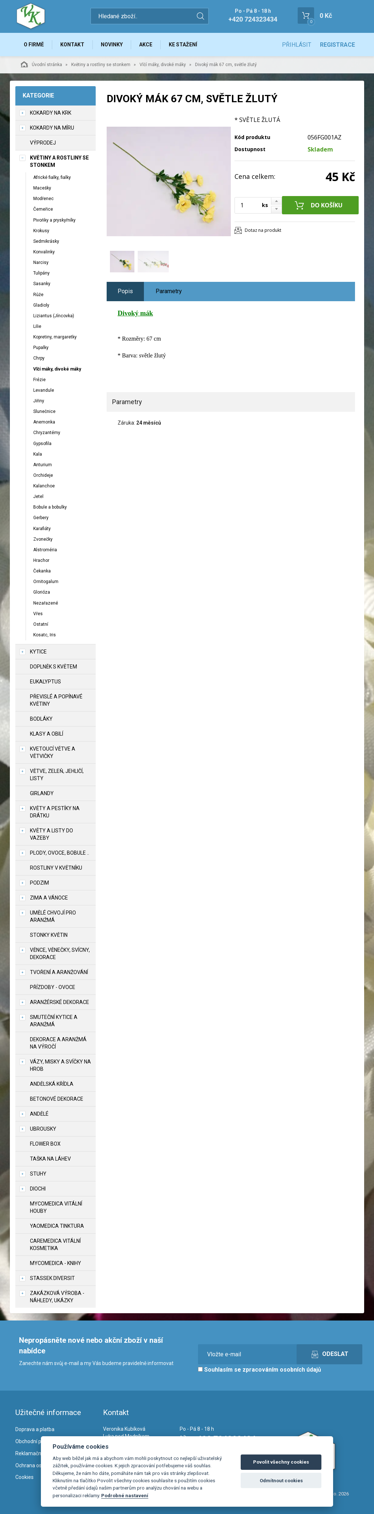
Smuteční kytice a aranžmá (53, 1020)
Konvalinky (44, 251)
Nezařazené (45, 603)
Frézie (39, 379)
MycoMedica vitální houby (56, 1207)
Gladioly (41, 305)
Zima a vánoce (49, 898)
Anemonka (44, 422)
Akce (145, 44)
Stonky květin (49, 935)
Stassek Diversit (52, 1278)
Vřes (38, 613)
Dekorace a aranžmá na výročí (58, 1043)
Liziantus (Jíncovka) (53, 315)
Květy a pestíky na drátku (55, 812)
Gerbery (41, 517)
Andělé (39, 1114)
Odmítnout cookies (281, 1480)
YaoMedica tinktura (57, 1226)
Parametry (169, 291)
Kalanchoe (44, 485)
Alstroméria (45, 549)
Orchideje (43, 475)
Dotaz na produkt (263, 230)
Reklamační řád (33, 1453)
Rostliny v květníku (56, 868)
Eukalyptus (45, 682)
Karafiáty (42, 528)
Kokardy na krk (50, 113)
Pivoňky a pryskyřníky (54, 220)
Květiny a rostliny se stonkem (100, 64)
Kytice (38, 652)
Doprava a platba (34, 1429)
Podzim (39, 883)
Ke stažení (183, 44)
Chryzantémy (46, 432)
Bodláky (41, 719)
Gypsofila (42, 443)
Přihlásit (296, 44)
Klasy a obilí (46, 734)
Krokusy (41, 230)
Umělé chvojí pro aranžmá (53, 916)
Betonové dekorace (56, 1099)
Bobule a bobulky (50, 507)
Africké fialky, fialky (52, 177)
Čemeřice (43, 209)
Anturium (42, 464)
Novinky (112, 44)
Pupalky (41, 347)
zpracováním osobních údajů (282, 1369)
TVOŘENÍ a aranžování (59, 972)
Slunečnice (44, 411)
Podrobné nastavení (124, 1495)
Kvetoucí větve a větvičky (52, 752)
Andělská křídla (51, 1084)
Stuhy (38, 1174)
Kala (37, 454)
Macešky (42, 188)
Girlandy (42, 793)
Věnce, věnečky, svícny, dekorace (60, 953)
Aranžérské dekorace (59, 1002)
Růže (38, 294)
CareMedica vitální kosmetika (55, 1244)
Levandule (43, 390)
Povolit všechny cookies (281, 1462)
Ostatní (40, 624)
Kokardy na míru (52, 128)
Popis (125, 291)
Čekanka (42, 571)
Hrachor (41, 560)
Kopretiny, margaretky (55, 337)
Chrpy (39, 358)
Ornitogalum (45, 581)
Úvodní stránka (41, 64)
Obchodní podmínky (38, 1441)
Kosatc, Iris (44, 634)
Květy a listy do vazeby (51, 834)
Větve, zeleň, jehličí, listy (57, 774)
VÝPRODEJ (43, 143)
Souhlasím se (259, 1369)
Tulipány (41, 273)
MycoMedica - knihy (55, 1263)
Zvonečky (43, 539)
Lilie (37, 326)
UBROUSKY (43, 1129)
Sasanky (41, 283)
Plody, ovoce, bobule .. (59, 853)
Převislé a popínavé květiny (56, 700)
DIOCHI (38, 1189)
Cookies (24, 1477)
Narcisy (41, 262)
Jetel (38, 496)
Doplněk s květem (53, 667)
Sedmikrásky (46, 241)
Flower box (45, 1144)
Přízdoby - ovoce (52, 987)
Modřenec (43, 198)
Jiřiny (38, 400)
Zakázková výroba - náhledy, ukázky (57, 1296)
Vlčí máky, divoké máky (163, 64)
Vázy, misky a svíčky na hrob (60, 1065)
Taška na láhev (50, 1159)
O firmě (34, 44)
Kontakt (72, 44)
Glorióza (41, 592)
